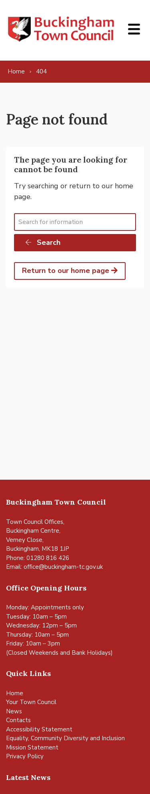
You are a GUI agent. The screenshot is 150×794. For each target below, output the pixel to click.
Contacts (18, 720)
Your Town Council (31, 702)
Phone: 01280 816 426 (37, 558)
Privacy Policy (25, 756)
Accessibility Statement (39, 729)
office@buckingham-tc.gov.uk (63, 567)
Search (42, 242)
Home (14, 693)
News (14, 711)
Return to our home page (70, 270)
